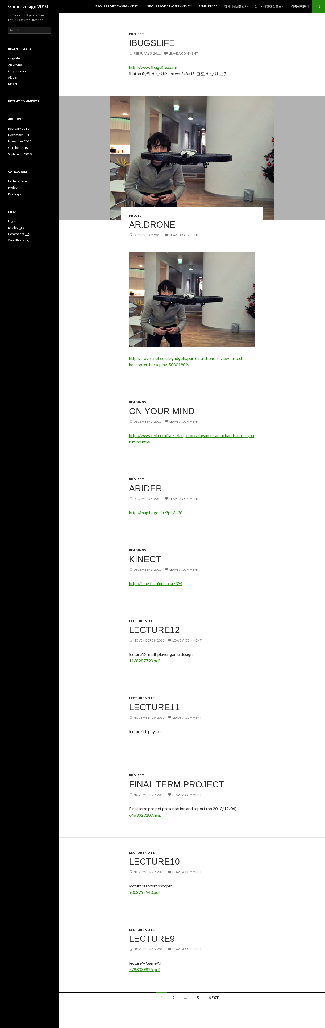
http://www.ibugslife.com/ (153, 67)
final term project (176, 784)
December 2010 (19, 135)
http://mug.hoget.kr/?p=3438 (155, 512)
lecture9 (152, 939)
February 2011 (18, 128)
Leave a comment (183, 53)
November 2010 (19, 141)
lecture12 (154, 630)
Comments (19, 234)
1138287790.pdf (144, 660)
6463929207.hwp (145, 814)
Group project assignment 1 (117, 6)
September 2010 (20, 154)
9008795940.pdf (144, 892)
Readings (137, 402)
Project (136, 34)
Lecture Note (142, 621)
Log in (12, 221)
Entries (16, 227)
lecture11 (154, 707)
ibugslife (152, 43)
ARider (145, 488)
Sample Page (208, 6)
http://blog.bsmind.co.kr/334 (155, 583)
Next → (216, 998)
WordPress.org (19, 240)
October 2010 (18, 148)
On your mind (162, 411)
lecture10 (154, 861)
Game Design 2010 (28, 6)
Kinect (145, 559)
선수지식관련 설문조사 (269, 6)
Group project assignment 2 (169, 6)
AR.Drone (152, 224)
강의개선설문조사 (236, 6)
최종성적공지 (300, 6)
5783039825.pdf (144, 969)
